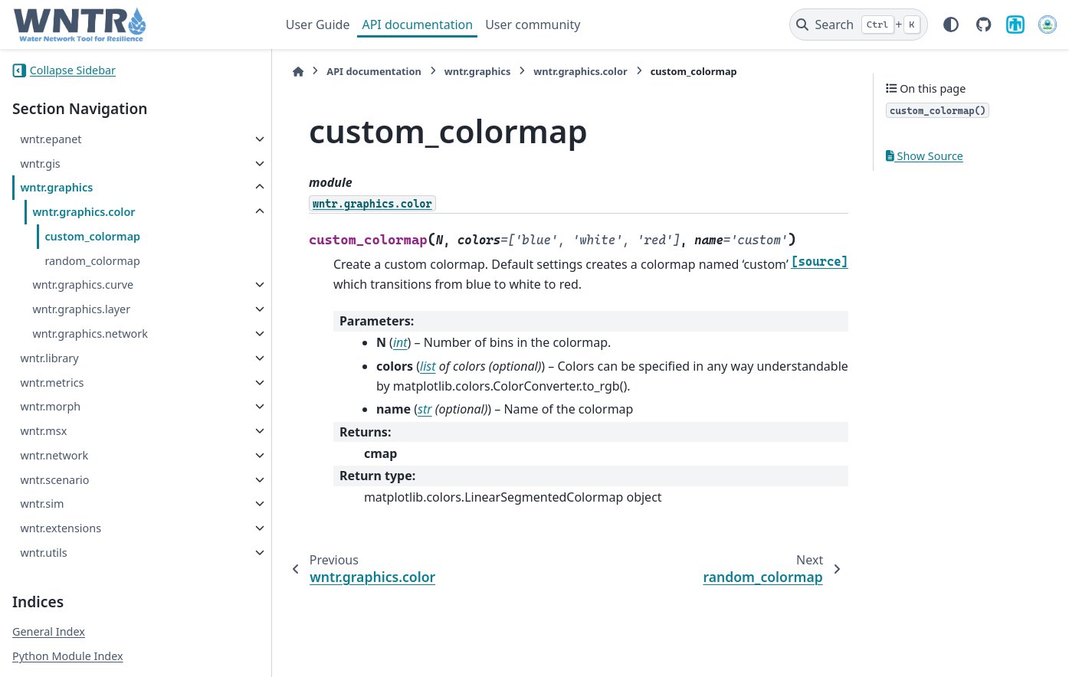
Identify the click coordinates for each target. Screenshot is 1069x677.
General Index (48, 631)
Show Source (924, 156)
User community (532, 24)
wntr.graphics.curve (82, 284)
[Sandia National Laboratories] (1015, 24)
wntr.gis (40, 163)
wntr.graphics (56, 187)
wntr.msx (43, 431)
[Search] (858, 24)
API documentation (417, 24)
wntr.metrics (52, 382)
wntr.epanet (50, 139)
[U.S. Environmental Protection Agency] (1047, 24)
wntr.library (49, 358)
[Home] (293, 72)
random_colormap (91, 260)
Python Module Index (67, 656)
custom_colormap (92, 236)
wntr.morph (50, 406)
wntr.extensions (60, 528)
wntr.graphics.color (83, 211)
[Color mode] (951, 24)
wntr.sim (42, 503)
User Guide (318, 24)
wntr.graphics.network (89, 333)
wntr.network (54, 455)
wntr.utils (43, 552)
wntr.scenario (54, 480)
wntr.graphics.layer (81, 309)
